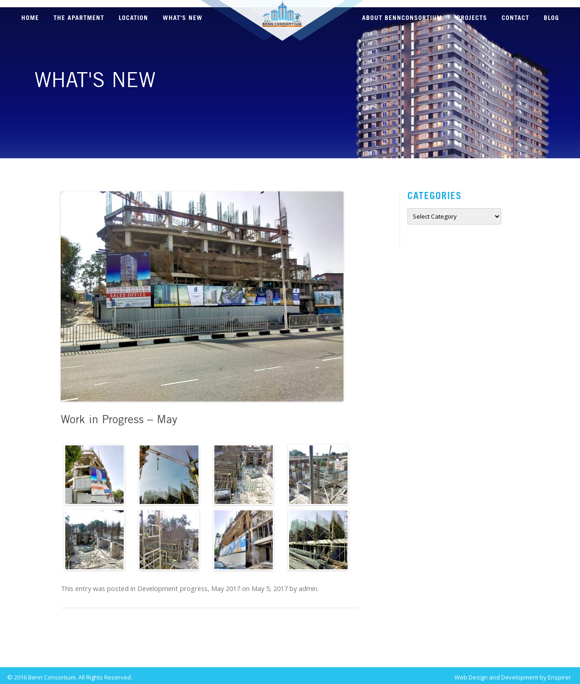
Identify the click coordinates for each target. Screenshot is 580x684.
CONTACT (515, 18)
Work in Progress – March (114, 649)
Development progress (174, 584)
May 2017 (227, 584)
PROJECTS (472, 18)
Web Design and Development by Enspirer (512, 674)
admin (309, 584)
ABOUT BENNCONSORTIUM (402, 18)
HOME (30, 18)
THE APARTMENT (78, 18)
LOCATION (133, 18)
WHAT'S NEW (183, 18)
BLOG (551, 18)
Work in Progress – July (311, 649)
